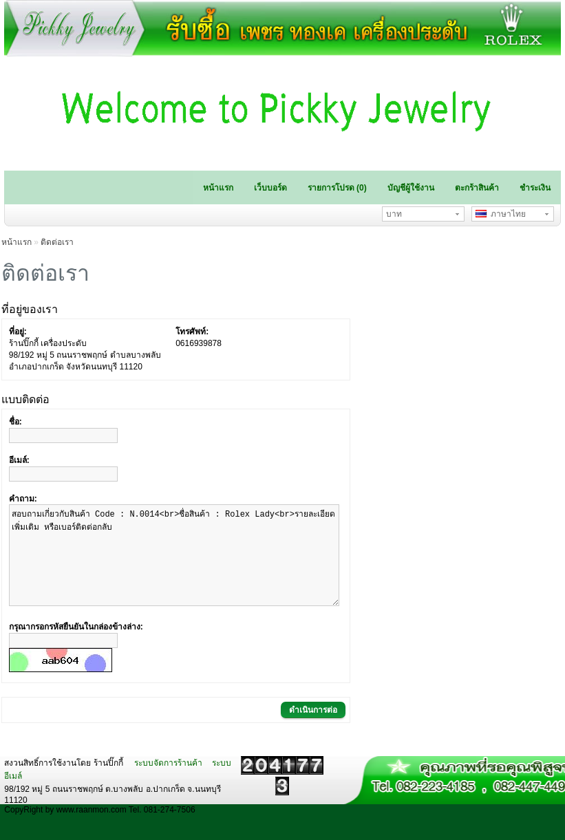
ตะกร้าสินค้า (477, 188)
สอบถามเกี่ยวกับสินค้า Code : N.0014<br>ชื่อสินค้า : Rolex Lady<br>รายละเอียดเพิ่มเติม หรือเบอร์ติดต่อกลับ (174, 565)
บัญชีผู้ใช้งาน (410, 188)
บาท (394, 214)
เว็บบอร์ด (270, 188)
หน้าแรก (218, 188)
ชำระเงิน (535, 188)
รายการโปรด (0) (337, 188)
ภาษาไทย (501, 214)
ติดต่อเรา (57, 242)
